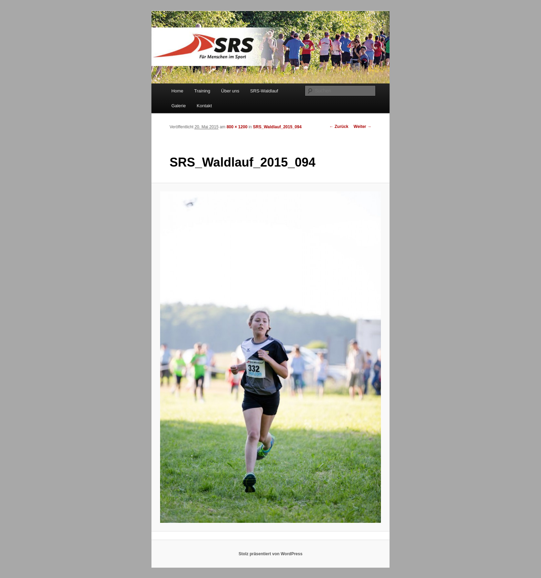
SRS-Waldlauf (264, 90)
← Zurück (338, 126)
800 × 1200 (237, 126)
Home (177, 90)
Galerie (178, 105)
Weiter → (363, 126)
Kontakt (204, 105)
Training (202, 90)
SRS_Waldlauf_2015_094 (277, 126)
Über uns (230, 90)
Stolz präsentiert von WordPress (270, 553)
